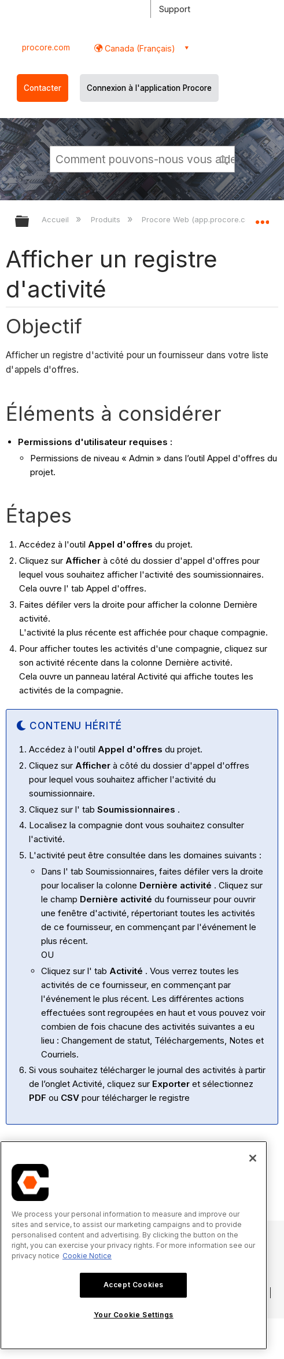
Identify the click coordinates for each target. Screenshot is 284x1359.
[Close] (252, 1158)
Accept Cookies (134, 1284)
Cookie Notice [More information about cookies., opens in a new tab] (87, 1255)
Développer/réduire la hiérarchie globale (29, 222)
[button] (224, 159)
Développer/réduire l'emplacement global (262, 218)
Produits (107, 219)
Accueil (56, 219)
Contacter (42, 88)
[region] (133, 1245)
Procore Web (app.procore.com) (201, 219)
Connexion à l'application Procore (149, 88)
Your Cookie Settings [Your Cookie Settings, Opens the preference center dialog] (134, 1314)
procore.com (46, 47)
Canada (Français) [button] (138, 48)
